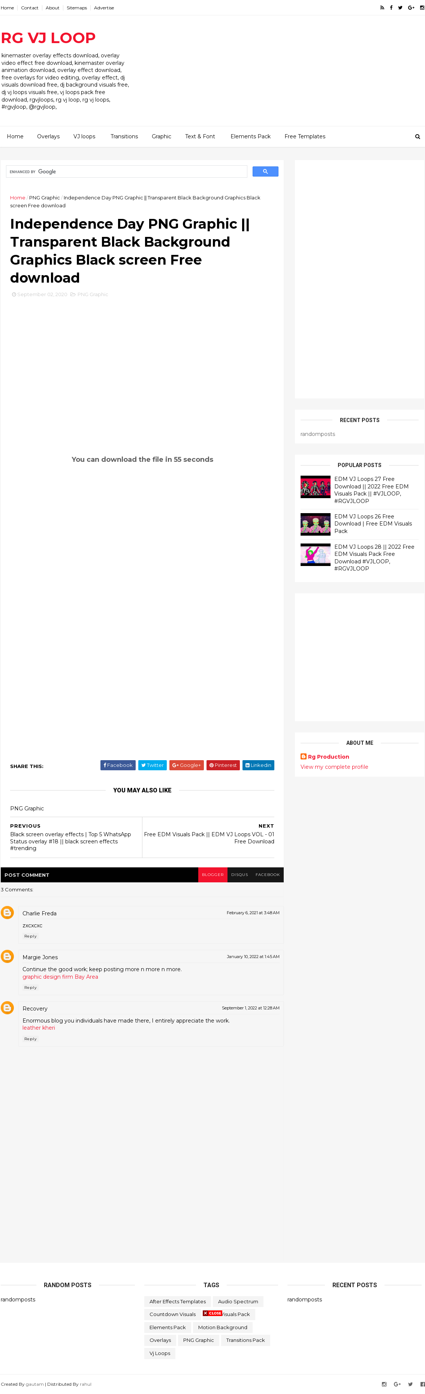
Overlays (48, 136)
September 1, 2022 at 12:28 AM (251, 1008)
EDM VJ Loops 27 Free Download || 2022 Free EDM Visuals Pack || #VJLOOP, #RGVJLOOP (371, 490)
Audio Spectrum (238, 1301)
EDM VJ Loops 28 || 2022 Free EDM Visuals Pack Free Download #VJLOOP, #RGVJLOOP (374, 558)
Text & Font (200, 136)
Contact (30, 7)
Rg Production (328, 756)
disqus (239, 874)
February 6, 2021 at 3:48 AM (253, 912)
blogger (213, 874)
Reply (30, 936)
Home (7, 7)
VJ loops (84, 136)
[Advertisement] (287, 73)
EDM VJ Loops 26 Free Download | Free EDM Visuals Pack (373, 524)
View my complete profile (334, 767)
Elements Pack (250, 136)
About (53, 7)
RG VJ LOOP (48, 37)
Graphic (161, 136)
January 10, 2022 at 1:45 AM (253, 956)
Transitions (124, 136)
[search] (126, 171)
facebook (268, 874)
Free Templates (304, 136)
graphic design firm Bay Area (60, 976)
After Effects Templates (178, 1301)
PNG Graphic (44, 198)
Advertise (104, 7)
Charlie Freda (39, 913)
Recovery (35, 1008)
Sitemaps (77, 7)
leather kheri (38, 1027)
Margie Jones (40, 957)
